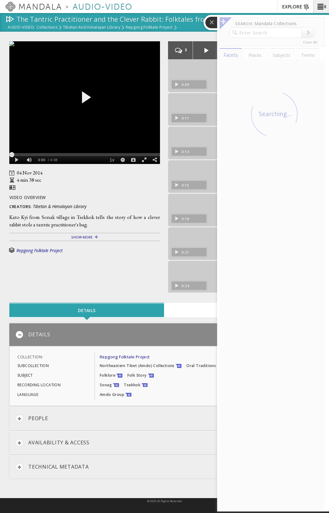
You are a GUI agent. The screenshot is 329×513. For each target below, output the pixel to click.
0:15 (182, 185)
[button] (321, 6)
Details (33, 334)
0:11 (182, 118)
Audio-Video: (21, 27)
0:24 (182, 286)
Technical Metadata (52, 467)
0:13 (182, 151)
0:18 (182, 218)
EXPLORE (296, 7)
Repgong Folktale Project (149, 27)
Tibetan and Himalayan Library (91, 27)
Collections (47, 27)
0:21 (182, 252)
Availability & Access (52, 443)
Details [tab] (86, 310)
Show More (82, 237)
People (32, 418)
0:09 (182, 84)
